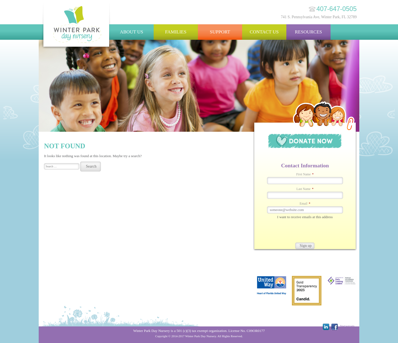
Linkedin (326, 327)
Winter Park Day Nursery (76, 26)
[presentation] (296, 231)
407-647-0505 (336, 8)
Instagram (347, 326)
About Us (131, 32)
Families (175, 32)
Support (220, 32)
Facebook (334, 327)
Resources (308, 32)
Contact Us (264, 32)
